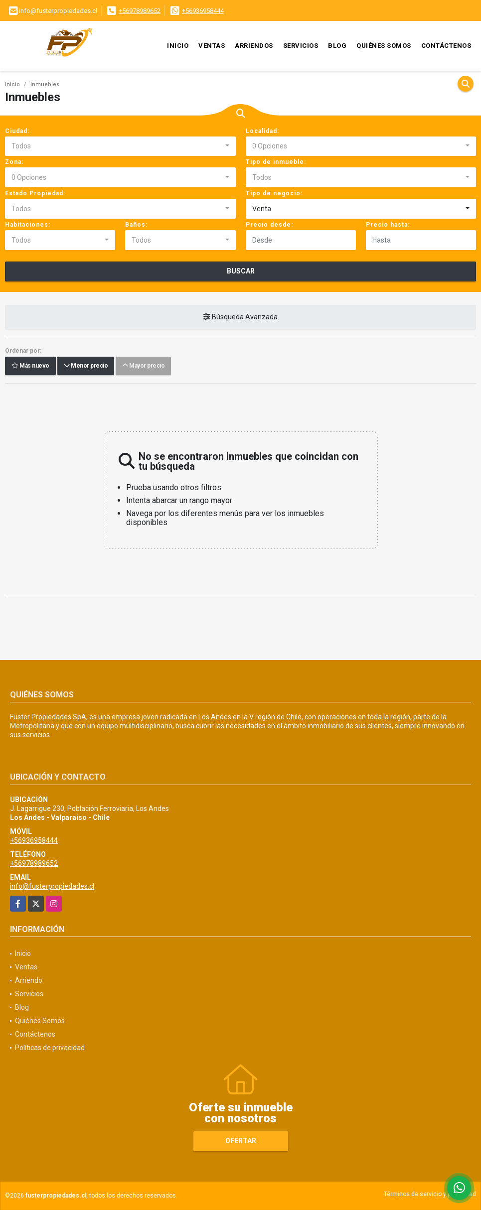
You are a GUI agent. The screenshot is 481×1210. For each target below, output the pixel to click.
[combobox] (120, 146)
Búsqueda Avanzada (240, 317)
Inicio (177, 45)
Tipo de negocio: (274, 193)
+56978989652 (139, 10)
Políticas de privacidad (50, 1048)
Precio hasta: (388, 224)
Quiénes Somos (383, 45)
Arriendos (254, 45)
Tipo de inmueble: (276, 161)
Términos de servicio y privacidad (430, 1194)
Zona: (14, 161)
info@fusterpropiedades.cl (52, 886)
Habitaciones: (27, 224)
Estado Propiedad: (35, 193)
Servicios (301, 45)
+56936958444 (203, 10)
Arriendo (28, 980)
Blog (337, 45)
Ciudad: (17, 131)
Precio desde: (269, 224)
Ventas (211, 45)
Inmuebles (44, 84)
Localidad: (262, 131)
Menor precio (86, 366)
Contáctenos (446, 45)
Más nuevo (30, 366)
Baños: (136, 224)
